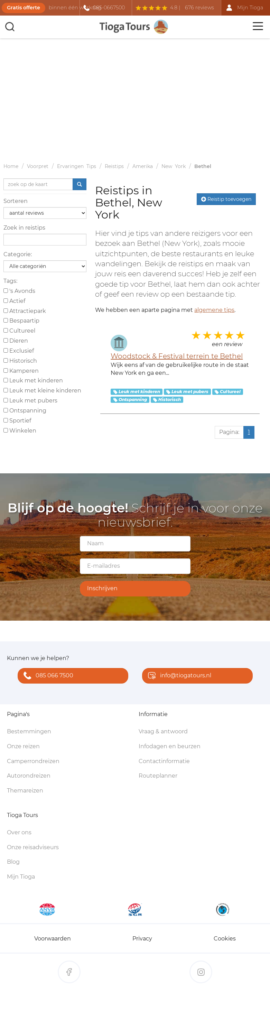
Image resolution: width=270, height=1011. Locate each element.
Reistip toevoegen (226, 199)
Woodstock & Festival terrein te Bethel (177, 356)
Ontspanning (24, 410)
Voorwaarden (52, 938)
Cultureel (19, 330)
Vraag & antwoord (163, 731)
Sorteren (15, 201)
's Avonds (19, 291)
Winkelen (19, 430)
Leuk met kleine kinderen (42, 390)
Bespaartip (21, 320)
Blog (13, 862)
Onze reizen (23, 746)
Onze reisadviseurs (33, 847)
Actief (14, 301)
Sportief (17, 420)
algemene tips (214, 310)
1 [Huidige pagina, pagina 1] (249, 432)
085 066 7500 (46, 676)
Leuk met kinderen (33, 380)
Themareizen (25, 790)
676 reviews (199, 7)
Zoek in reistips (24, 227)
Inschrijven (102, 588)
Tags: (10, 281)
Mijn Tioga (21, 876)
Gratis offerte (23, 7)
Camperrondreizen (33, 761)
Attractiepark (24, 311)
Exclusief (18, 350)
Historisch (20, 361)
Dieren (15, 340)
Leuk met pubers (30, 400)
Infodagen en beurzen (170, 746)
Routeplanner (158, 775)
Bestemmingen (29, 731)
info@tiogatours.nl (178, 676)
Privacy (142, 938)
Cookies (225, 938)
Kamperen (21, 371)
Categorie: (17, 254)
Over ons (19, 832)
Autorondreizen (28, 775)
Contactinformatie (164, 761)
